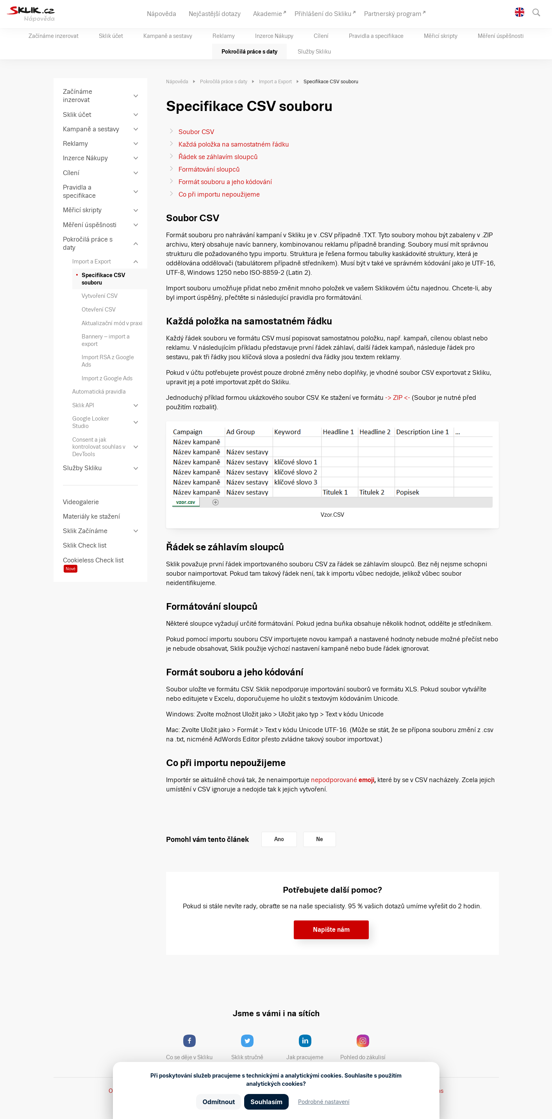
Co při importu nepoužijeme (219, 194)
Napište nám (331, 929)
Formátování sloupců (209, 169)
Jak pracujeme (309, 1047)
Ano (279, 839)
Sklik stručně (253, 1047)
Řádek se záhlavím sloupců (218, 157)
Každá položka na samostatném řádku (234, 144)
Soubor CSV (196, 132)
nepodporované (342, 780)
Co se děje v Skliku (192, 1047)
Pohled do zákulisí (365, 1047)
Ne (319, 839)
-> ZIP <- (397, 397)
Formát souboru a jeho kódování (225, 182)
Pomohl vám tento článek (207, 839)
